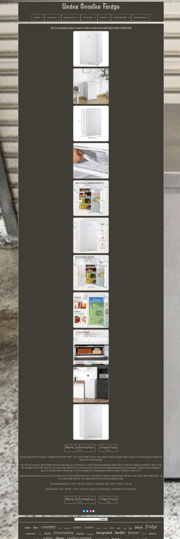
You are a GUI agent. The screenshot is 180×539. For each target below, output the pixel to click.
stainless (153, 533)
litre (35, 527)
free (130, 528)
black (139, 527)
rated (98, 528)
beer (119, 528)
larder (120, 532)
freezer (133, 532)
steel (60, 528)
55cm (105, 528)
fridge (151, 526)
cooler (89, 527)
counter (48, 526)
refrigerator (30, 534)
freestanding (63, 532)
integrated (104, 533)
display (47, 533)
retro (124, 528)
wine (28, 527)
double (67, 528)
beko (112, 528)
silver (144, 534)
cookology (90, 534)
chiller (77, 527)
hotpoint (80, 533)
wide (40, 534)
